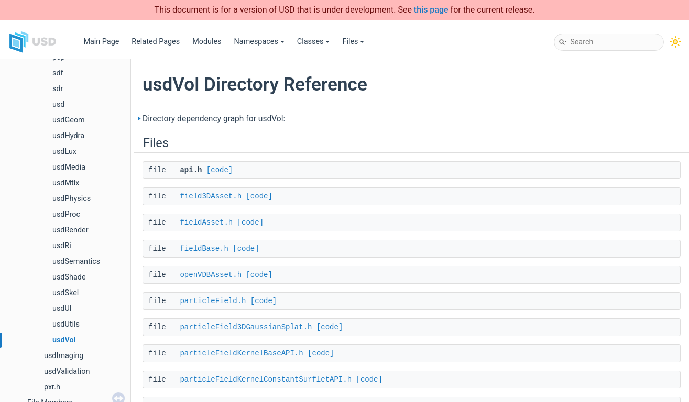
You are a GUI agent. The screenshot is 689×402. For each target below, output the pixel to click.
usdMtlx (65, 182)
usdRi (61, 245)
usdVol (63, 340)
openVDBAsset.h (211, 275)
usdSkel (65, 292)
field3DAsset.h (211, 196)
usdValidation (67, 371)
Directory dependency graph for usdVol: (214, 119)
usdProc (66, 214)
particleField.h (213, 301)
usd (58, 104)
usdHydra (68, 135)
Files (353, 41)
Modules (206, 41)
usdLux (64, 151)
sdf (57, 73)
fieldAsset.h (206, 222)
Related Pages (156, 41)
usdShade (69, 277)
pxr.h (52, 387)
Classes (313, 41)
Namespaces (259, 41)
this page (431, 10)
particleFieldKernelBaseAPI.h (241, 353)
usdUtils (66, 324)
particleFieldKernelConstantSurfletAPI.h (266, 379)
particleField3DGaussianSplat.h (246, 327)
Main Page (101, 41)
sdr (57, 88)
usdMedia (68, 167)
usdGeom (68, 120)
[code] (219, 170)
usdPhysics (71, 198)
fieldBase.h (204, 248)
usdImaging (63, 355)
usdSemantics (76, 261)
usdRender (70, 230)
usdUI (62, 308)
